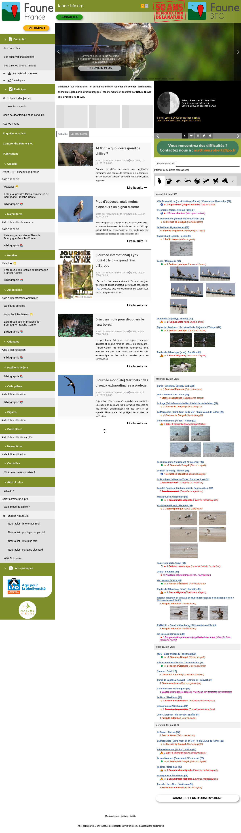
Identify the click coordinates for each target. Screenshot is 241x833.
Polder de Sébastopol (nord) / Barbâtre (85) (179, 352)
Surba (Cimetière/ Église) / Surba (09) (176, 386)
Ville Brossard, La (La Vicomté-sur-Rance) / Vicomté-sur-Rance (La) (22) (194, 201)
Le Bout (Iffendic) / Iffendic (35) (173, 470)
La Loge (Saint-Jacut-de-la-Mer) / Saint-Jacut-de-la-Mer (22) (187, 403)
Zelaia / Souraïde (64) (168, 571)
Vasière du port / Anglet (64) (171, 563)
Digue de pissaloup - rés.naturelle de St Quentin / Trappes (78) (189, 327)
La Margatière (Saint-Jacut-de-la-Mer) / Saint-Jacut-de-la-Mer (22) (190, 412)
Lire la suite (137, 187)
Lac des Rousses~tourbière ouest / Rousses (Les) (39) (185, 488)
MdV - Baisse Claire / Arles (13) (173, 394)
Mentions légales (112, 816)
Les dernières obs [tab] (165, 163)
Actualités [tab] (62, 134)
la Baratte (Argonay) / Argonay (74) (175, 318)
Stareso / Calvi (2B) (167, 671)
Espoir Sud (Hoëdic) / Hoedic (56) (174, 236)
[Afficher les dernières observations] (171, 170)
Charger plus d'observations (197, 798)
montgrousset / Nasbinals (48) (172, 497)
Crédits (133, 816)
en (146, 6)
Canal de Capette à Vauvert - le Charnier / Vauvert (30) (184, 680)
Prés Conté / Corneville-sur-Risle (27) (176, 210)
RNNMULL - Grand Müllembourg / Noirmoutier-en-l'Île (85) (186, 625)
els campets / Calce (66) (169, 580)
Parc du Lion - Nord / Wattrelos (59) (175, 784)
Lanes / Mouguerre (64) (169, 261)
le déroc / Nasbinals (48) (169, 697)
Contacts (124, 816)
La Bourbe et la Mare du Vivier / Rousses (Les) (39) (183, 479)
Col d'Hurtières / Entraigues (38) (173, 688)
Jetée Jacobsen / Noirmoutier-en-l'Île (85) (178, 715)
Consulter (69, 16)
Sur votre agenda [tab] (79, 134)
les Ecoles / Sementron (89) (171, 634)
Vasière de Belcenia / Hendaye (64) (175, 505)
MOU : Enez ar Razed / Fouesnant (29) (176, 654)
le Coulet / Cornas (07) (168, 732)
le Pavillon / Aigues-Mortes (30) (173, 227)
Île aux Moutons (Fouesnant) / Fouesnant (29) (180, 218)
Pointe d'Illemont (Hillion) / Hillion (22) (176, 420)
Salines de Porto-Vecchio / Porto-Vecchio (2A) (180, 662)
